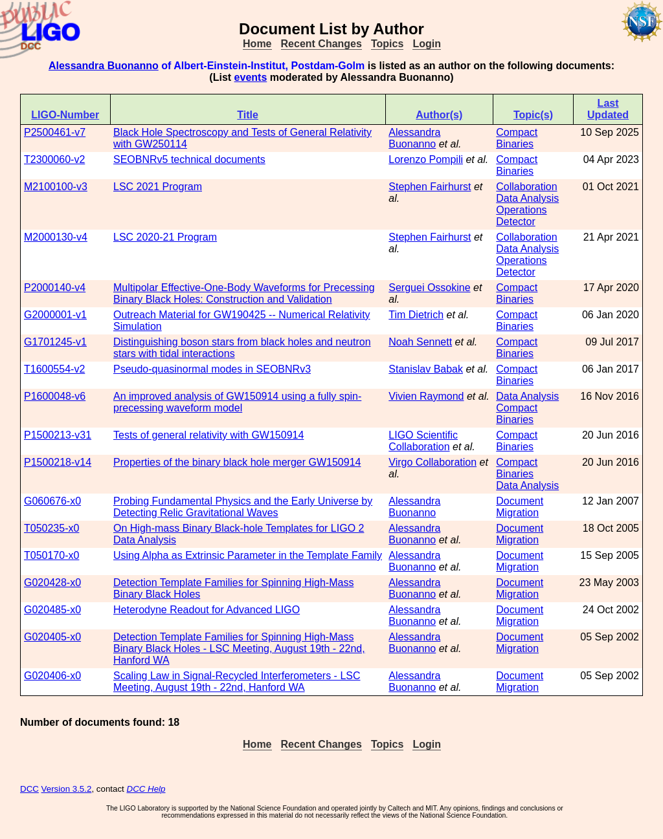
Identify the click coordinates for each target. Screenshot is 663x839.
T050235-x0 (51, 528)
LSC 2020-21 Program (165, 237)
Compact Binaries (516, 138)
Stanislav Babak (425, 369)
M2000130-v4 (55, 237)
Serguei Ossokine (429, 287)
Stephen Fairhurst (429, 186)
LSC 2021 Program (157, 186)
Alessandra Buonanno (104, 65)
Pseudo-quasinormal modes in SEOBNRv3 (212, 369)
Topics (387, 43)
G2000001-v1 (55, 314)
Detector (515, 221)
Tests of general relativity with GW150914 (208, 435)
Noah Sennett (420, 341)
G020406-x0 (52, 675)
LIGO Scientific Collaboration (423, 441)
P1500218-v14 (57, 462)
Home (257, 43)
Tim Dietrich (416, 314)
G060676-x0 (52, 501)
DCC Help (146, 789)
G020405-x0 (52, 636)
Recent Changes (321, 43)
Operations (521, 209)
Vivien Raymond (426, 396)
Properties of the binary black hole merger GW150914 (237, 462)
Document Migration (519, 507)
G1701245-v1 (55, 341)
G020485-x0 (52, 609)
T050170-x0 (51, 555)
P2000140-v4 (54, 287)
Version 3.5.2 (66, 789)
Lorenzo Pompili (425, 159)
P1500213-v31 (57, 435)
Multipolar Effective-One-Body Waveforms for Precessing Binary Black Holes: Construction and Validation (244, 293)
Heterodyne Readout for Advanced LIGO (206, 609)
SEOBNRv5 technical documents (189, 159)
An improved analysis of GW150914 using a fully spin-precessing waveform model (237, 402)
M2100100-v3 (55, 186)
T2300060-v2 (54, 159)
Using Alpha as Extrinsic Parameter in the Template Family (247, 555)
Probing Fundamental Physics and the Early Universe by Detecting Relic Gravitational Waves (242, 507)
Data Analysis (527, 198)
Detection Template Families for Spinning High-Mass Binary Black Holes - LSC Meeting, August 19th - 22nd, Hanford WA (239, 648)
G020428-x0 (52, 582)
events (250, 77)
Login (426, 43)
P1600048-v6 (54, 396)
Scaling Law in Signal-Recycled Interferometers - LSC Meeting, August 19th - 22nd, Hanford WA (237, 681)
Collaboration (526, 186)
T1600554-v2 (54, 369)
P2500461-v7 (54, 132)
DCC (29, 789)
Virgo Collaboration (432, 462)
